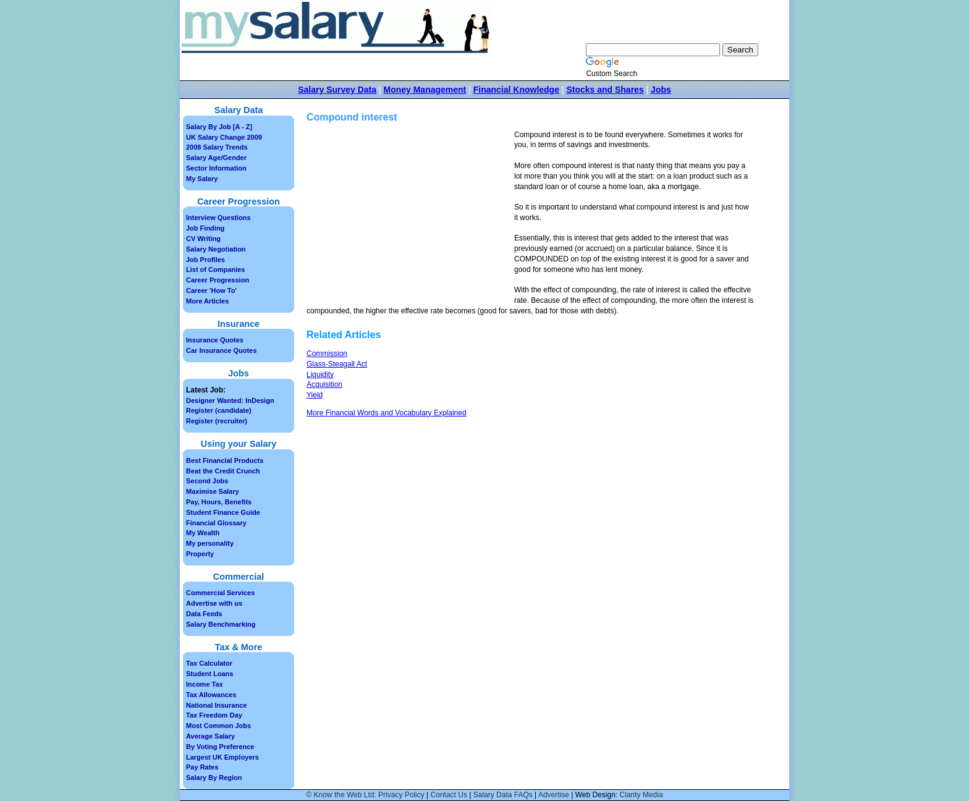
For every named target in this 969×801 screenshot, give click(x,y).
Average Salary (210, 736)
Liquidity (320, 374)
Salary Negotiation (216, 249)
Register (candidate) (219, 410)
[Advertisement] (410, 216)
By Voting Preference (220, 746)
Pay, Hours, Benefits (219, 502)
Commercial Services (220, 592)
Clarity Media (641, 794)
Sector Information (216, 168)
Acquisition (324, 384)
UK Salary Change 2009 (224, 137)
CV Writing (203, 238)
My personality (210, 543)
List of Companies (215, 269)
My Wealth (202, 532)
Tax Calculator (209, 663)
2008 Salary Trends (217, 147)
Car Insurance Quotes (221, 350)
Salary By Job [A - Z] (219, 126)
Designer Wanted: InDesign (230, 400)
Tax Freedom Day (214, 715)
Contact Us (449, 794)
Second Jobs (207, 481)
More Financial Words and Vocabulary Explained (387, 413)
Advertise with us (214, 603)
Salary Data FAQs (503, 794)
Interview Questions (218, 217)
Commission (327, 353)
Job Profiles (205, 259)
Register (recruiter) (216, 421)
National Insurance (216, 705)
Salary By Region (214, 777)
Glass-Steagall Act (337, 364)
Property (200, 553)
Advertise (553, 794)
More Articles (207, 301)
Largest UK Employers (222, 757)
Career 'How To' (211, 290)
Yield (315, 395)
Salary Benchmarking (221, 624)
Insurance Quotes (214, 340)
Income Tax (204, 684)
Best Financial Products (224, 460)
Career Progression (217, 280)
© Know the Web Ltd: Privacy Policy (365, 794)
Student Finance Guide (223, 512)
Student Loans (209, 673)
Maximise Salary (212, 491)
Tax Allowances (211, 694)
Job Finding (205, 228)
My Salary (202, 178)
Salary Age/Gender (216, 157)
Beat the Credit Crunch (223, 471)
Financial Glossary (216, 523)
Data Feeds (204, 613)
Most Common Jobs (218, 725)
